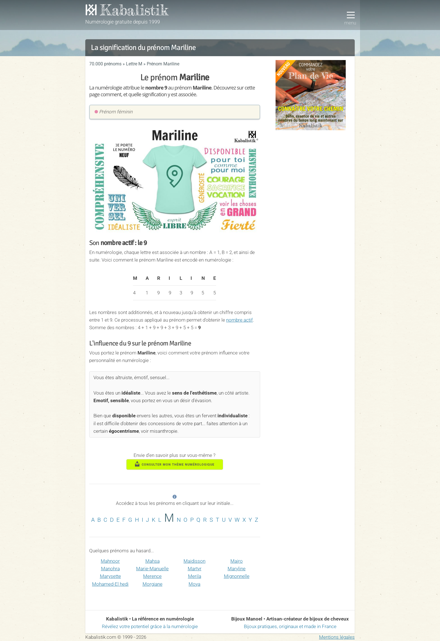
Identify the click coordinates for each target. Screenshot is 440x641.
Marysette (110, 576)
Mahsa (152, 561)
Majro (236, 561)
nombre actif (239, 320)
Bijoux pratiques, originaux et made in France (290, 626)
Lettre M (134, 64)
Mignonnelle (236, 576)
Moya (194, 584)
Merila (194, 576)
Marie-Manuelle (152, 568)
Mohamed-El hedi (110, 584)
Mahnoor (110, 561)
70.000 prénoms (105, 64)
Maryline (237, 568)
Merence (152, 576)
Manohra (110, 568)
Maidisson (194, 561)
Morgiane (152, 584)
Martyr (194, 568)
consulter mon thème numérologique (175, 464)
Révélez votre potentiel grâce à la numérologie (150, 626)
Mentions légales (337, 637)
